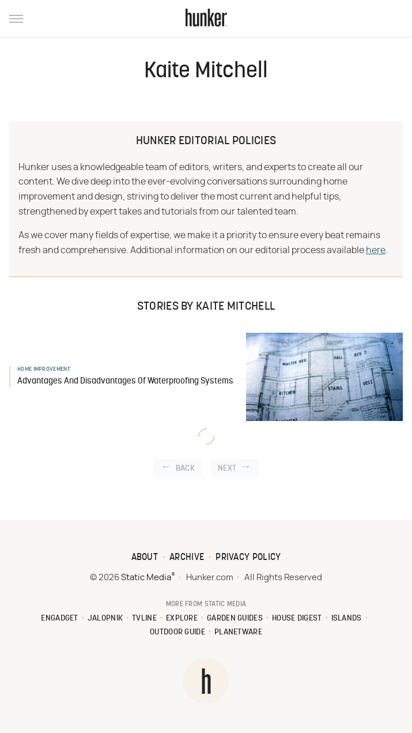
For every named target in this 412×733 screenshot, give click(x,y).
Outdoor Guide (177, 632)
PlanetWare (238, 632)
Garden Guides (235, 618)
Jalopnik (105, 618)
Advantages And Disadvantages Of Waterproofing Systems (125, 381)
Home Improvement (43, 369)
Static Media (146, 577)
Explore (182, 618)
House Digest (297, 618)
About (144, 557)
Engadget (59, 618)
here (375, 250)
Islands (346, 618)
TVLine (144, 618)
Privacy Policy (248, 557)
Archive (186, 557)
